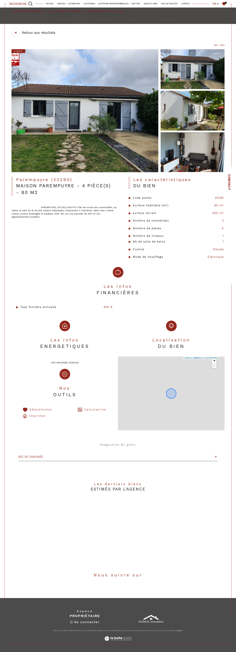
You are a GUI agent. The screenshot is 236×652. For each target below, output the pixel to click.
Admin (149, 631)
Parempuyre (64, 11)
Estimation (74, 4)
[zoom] (84, 171)
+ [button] (214, 360)
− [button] (214, 365)
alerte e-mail (150, 4)
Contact (229, 182)
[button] (192, 168)
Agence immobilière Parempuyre (28, 11)
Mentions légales (137, 631)
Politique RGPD (168, 631)
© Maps (196, 358)
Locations (89, 4)
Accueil (50, 4)
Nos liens (157, 631)
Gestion (136, 4)
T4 (85, 11)
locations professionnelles (113, 4)
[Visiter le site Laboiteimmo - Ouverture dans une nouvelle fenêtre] (118, 642)
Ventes (61, 4)
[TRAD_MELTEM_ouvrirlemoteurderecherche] (21, 3)
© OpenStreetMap (210, 358)
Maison (77, 11)
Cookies (179, 631)
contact (185, 4)
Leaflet (187, 358)
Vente (51, 11)
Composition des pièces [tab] (118, 445)
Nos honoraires (110, 631)
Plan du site (124, 631)
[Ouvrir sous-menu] (66, 3)
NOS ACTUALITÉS (169, 4)
